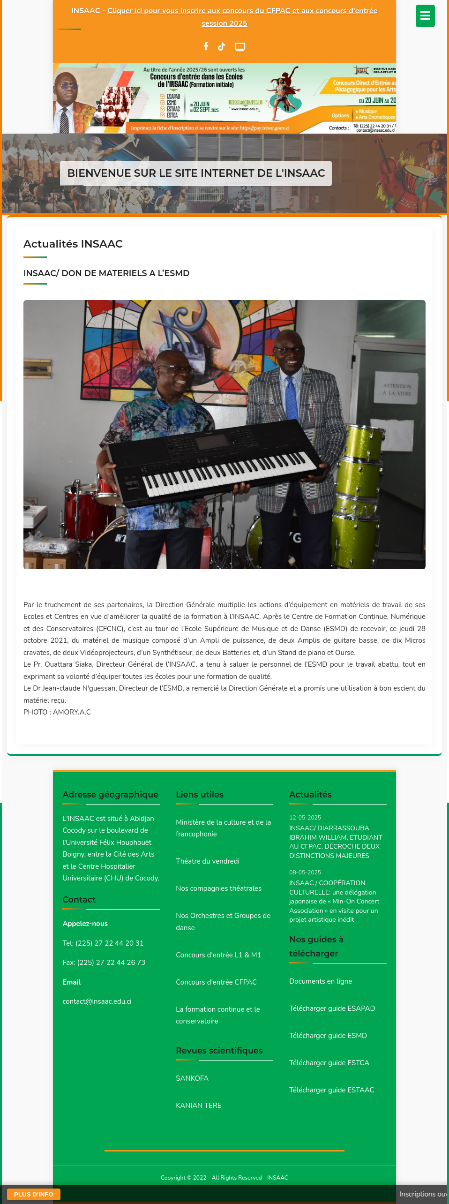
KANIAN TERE (198, 1105)
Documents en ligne (320, 981)
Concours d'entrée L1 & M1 (218, 955)
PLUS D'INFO (33, 1194)
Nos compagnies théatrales (219, 888)
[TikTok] (221, 46)
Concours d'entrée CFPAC (216, 982)
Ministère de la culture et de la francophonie (223, 828)
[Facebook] (206, 46)
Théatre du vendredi (207, 861)
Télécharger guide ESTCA (329, 1063)
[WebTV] (240, 47)
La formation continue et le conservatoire (218, 1015)
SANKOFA (192, 1078)
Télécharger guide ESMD (328, 1035)
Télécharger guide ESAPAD (332, 1008)
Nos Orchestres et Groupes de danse (223, 922)
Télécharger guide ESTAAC (331, 1090)
